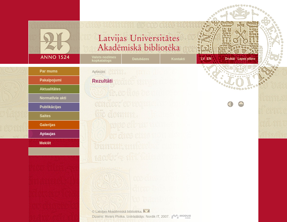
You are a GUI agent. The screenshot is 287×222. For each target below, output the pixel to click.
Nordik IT (152, 216)
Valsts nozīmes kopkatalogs (104, 58)
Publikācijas (50, 107)
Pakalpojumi (51, 80)
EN (209, 58)
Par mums (49, 71)
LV (203, 58)
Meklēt (45, 143)
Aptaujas (47, 134)
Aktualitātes (50, 89)
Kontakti (178, 59)
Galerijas (47, 125)
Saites (45, 116)
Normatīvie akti (53, 98)
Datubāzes (140, 59)
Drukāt (230, 58)
